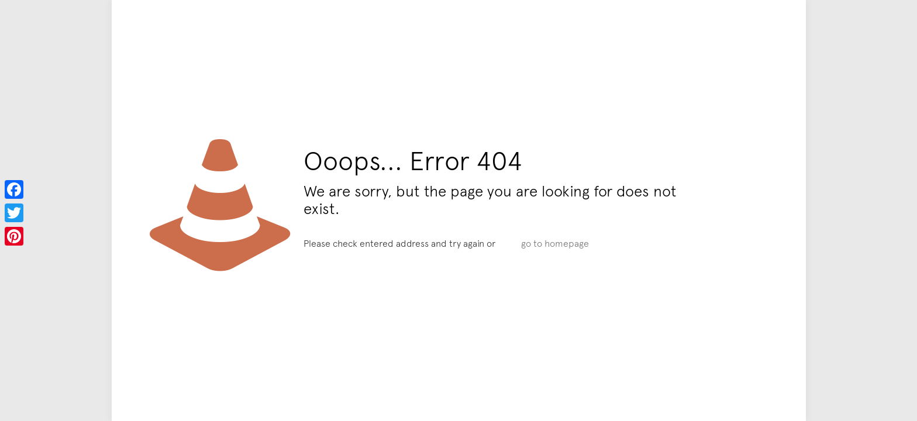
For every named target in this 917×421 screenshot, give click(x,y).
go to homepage (555, 242)
